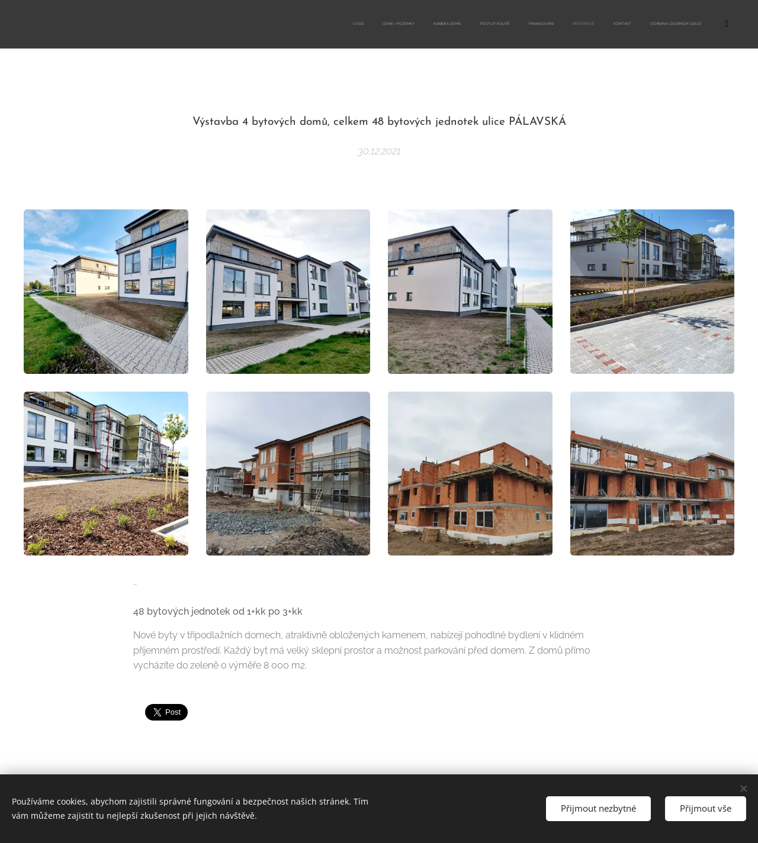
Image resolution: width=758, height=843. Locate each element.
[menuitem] (567, 24)
